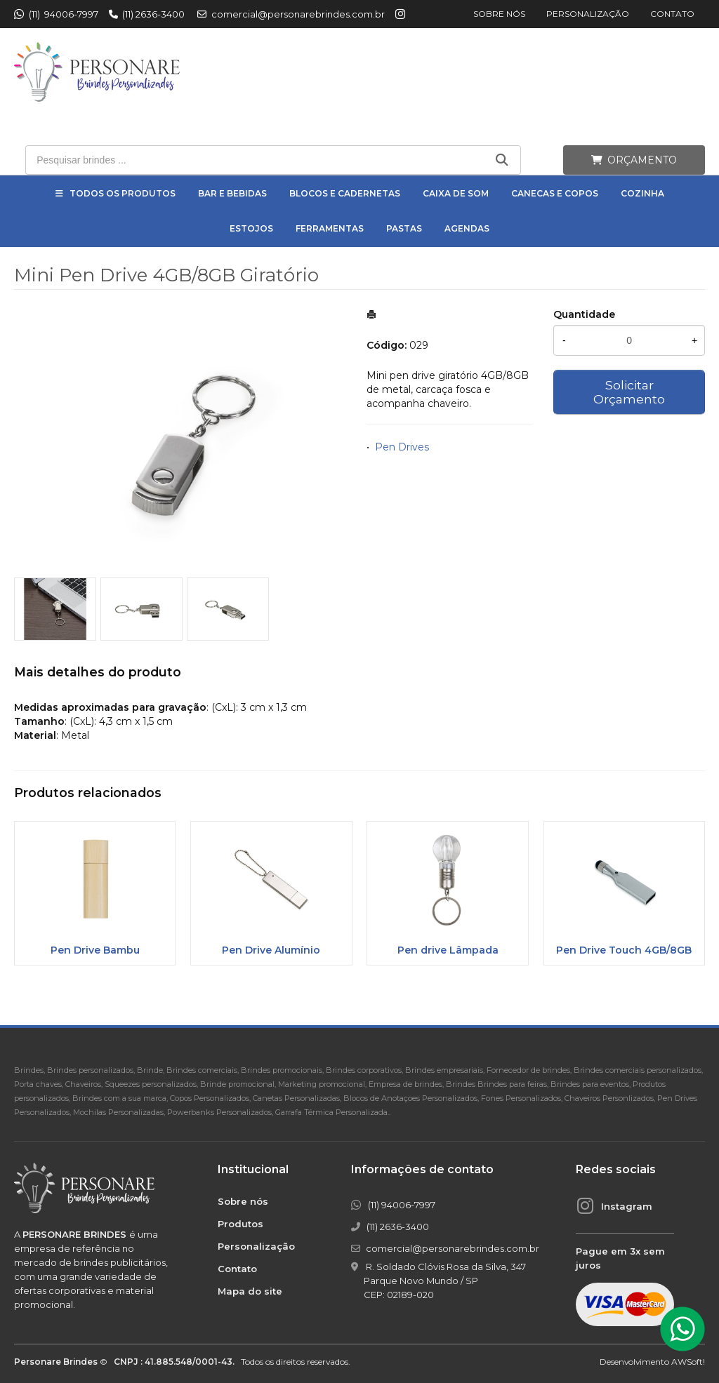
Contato (672, 13)
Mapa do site (250, 1291)
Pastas (404, 228)
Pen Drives (402, 447)
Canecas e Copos (554, 193)
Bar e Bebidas (232, 193)
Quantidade (584, 314)
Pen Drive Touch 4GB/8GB (624, 950)
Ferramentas (330, 228)
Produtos (240, 1223)
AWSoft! (688, 1361)
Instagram (626, 1206)
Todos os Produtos (123, 193)
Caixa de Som (456, 193)
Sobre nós (499, 13)
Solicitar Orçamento (629, 392)
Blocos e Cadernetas (344, 193)
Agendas (466, 228)
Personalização (587, 13)
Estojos (251, 228)
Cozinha (642, 193)
